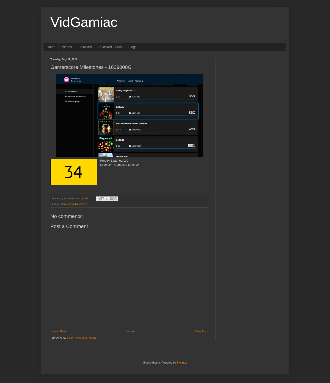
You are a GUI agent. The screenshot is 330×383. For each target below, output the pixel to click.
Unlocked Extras (110, 47)
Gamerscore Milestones (74, 204)
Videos (67, 47)
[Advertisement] (251, 86)
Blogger (181, 362)
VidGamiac (83, 22)
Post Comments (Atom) (81, 338)
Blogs (132, 47)
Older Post (200, 331)
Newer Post (59, 331)
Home (51, 47)
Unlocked (85, 47)
